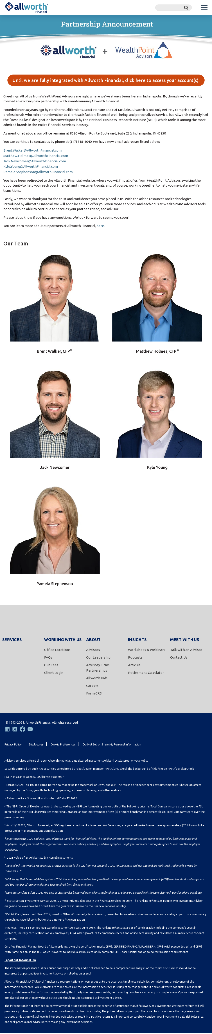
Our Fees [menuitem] (51, 666)
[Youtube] (30, 730)
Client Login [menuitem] (53, 673)
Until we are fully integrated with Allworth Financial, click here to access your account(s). (106, 80)
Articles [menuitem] (134, 666)
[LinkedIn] (7, 730)
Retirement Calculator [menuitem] (146, 673)
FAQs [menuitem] (48, 658)
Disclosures (122, 761)
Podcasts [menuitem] (135, 658)
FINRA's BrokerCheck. (181, 769)
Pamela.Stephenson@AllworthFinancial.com (38, 172)
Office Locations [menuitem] (57, 651)
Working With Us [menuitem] (62, 640)
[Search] (173, 7)
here (100, 227)
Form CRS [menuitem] (94, 694)
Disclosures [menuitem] (36, 745)
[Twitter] (15, 730)
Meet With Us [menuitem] (184, 640)
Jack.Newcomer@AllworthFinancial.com (34, 162)
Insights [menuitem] (137, 640)
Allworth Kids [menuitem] (97, 679)
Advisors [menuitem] (93, 651)
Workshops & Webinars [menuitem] (146, 651)
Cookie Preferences (63, 745)
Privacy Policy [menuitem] (13, 745)
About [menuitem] (93, 640)
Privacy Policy (139, 761)
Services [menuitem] (12, 640)
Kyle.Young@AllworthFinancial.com (30, 167)
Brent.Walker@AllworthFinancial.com (32, 151)
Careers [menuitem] (92, 686)
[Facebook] (22, 730)
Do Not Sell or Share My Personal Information (112, 745)
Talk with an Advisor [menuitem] (186, 651)
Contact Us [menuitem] (178, 658)
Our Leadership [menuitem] (98, 658)
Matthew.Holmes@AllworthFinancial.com (35, 156)
